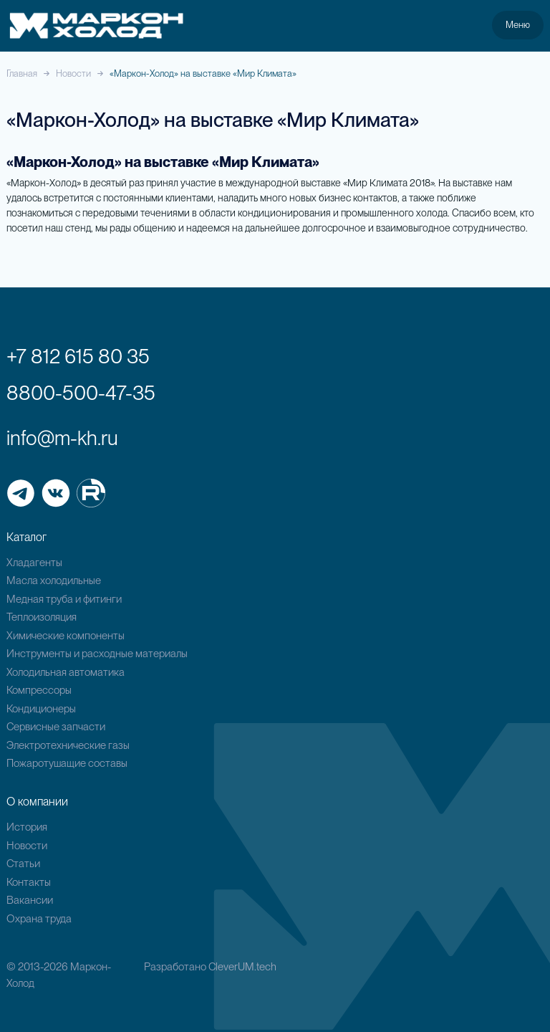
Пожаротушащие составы (66, 763)
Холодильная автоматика (65, 672)
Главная (21, 73)
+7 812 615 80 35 (78, 356)
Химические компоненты (65, 635)
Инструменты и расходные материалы (97, 653)
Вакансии (29, 900)
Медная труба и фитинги (64, 599)
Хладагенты (34, 562)
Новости (73, 73)
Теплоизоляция (41, 617)
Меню (518, 24)
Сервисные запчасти (55, 726)
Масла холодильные (53, 580)
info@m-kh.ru (62, 438)
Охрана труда (39, 918)
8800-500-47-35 (80, 393)
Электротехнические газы (68, 745)
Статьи (23, 863)
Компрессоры (39, 690)
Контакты (28, 882)
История (26, 827)
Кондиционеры (41, 708)
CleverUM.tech (242, 966)
